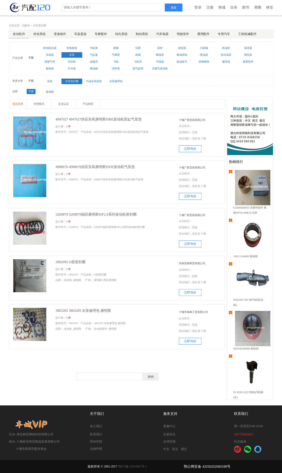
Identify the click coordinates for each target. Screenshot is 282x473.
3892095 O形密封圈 (70, 262)
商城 (221, 7)
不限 (31, 57)
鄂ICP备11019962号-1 (132, 466)
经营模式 (39, 103)
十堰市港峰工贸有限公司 (193, 312)
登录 (197, 7)
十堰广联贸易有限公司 (192, 120)
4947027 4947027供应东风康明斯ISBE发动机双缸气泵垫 (99, 119)
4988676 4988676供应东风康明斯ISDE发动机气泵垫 (95, 167)
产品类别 (88, 103)
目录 (233, 7)
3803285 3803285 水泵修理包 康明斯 (85, 310)
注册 (209, 7)
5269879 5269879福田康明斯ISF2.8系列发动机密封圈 (96, 214)
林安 (269, 7)
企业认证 (63, 103)
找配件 (26, 25)
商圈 (257, 7)
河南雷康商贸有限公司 (192, 263)
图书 (245, 7)
